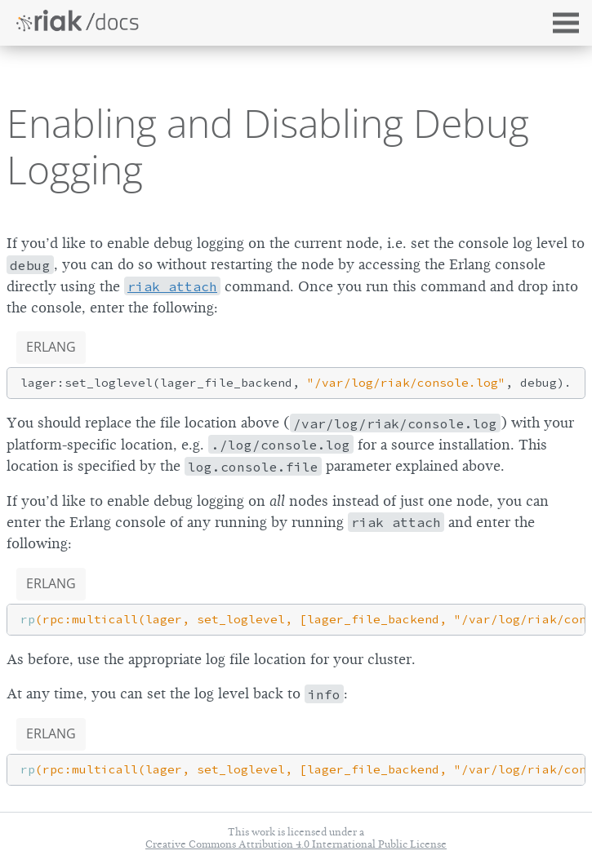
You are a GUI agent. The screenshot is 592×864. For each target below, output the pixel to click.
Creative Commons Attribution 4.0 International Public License (296, 844)
